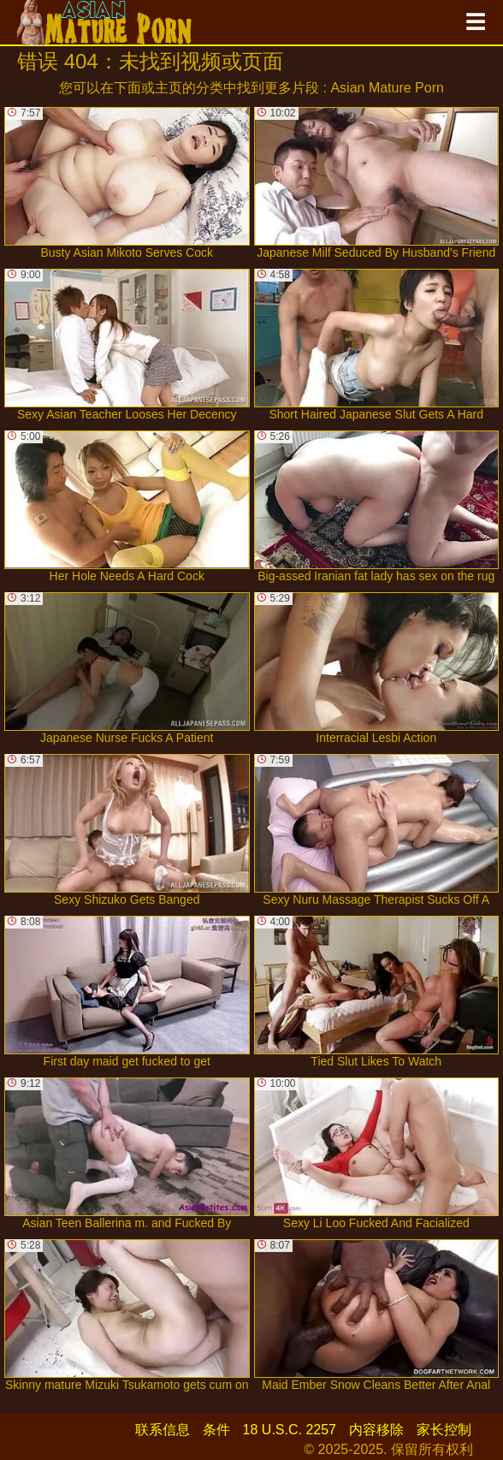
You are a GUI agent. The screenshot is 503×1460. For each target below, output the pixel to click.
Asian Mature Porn (387, 87)
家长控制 (444, 1429)
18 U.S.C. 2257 (289, 1429)
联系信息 (162, 1429)
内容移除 (376, 1429)
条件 (216, 1429)
